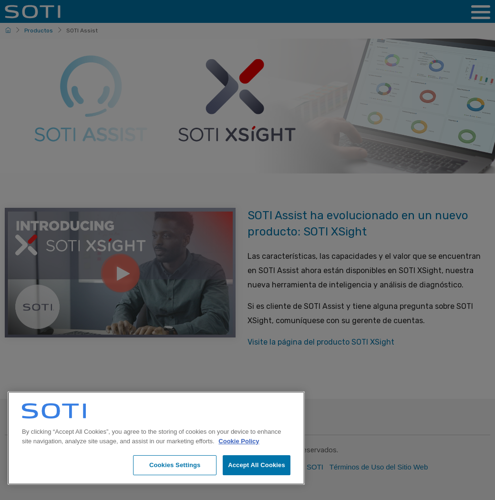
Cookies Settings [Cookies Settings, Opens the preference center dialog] (175, 465)
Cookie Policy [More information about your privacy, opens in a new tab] (238, 441)
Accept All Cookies (256, 465)
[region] (156, 438)
